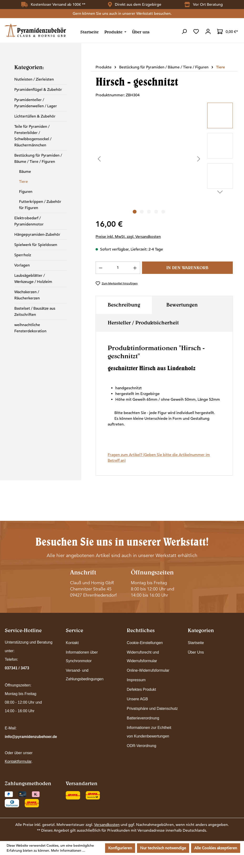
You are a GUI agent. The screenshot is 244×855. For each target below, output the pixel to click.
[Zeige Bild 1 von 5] (135, 212)
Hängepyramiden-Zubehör (37, 234)
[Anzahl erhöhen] (135, 267)
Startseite (196, 643)
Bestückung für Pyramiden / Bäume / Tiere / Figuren (38, 158)
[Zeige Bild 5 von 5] (163, 212)
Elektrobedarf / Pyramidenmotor (29, 221)
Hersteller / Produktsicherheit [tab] (143, 322)
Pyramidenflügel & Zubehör (38, 89)
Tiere (23, 181)
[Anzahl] (117, 267)
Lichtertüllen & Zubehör (35, 116)
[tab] (124, 305)
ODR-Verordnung (141, 746)
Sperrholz (22, 255)
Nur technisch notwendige (163, 848)
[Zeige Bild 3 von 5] (149, 212)
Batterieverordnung (143, 718)
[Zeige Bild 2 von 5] (142, 212)
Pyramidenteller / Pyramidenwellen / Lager (35, 102)
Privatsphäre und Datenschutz (152, 709)
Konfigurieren (120, 848)
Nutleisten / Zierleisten (34, 79)
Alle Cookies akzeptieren (215, 848)
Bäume (25, 171)
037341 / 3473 (17, 668)
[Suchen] (184, 31)
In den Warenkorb (187, 267)
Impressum (136, 680)
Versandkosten (107, 824)
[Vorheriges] (99, 159)
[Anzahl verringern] (101, 267)
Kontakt (72, 643)
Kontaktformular (18, 761)
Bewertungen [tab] (182, 305)
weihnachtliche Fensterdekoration (30, 328)
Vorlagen (22, 265)
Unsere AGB (137, 699)
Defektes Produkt (141, 689)
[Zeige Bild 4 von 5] (156, 212)
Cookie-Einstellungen (145, 643)
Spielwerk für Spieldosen (35, 244)
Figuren (25, 191)
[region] (164, 159)
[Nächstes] (198, 159)
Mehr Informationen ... (68, 850)
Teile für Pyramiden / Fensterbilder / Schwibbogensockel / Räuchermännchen (32, 136)
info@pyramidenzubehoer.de (31, 737)
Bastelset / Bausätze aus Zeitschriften (34, 311)
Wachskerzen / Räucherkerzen (27, 295)
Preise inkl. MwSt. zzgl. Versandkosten (128, 236)
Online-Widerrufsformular (148, 670)
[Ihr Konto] (208, 31)
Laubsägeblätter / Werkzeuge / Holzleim (33, 278)
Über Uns (196, 652)
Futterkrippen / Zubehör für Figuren (40, 204)
